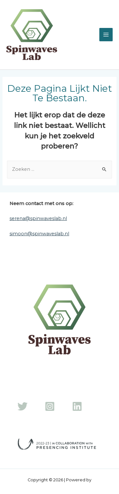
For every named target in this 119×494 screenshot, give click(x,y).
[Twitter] (22, 406)
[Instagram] (49, 406)
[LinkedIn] (77, 406)
